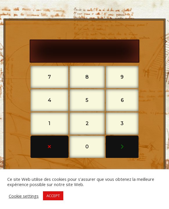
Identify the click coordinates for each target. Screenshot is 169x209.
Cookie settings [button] (24, 196)
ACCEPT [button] (53, 195)
